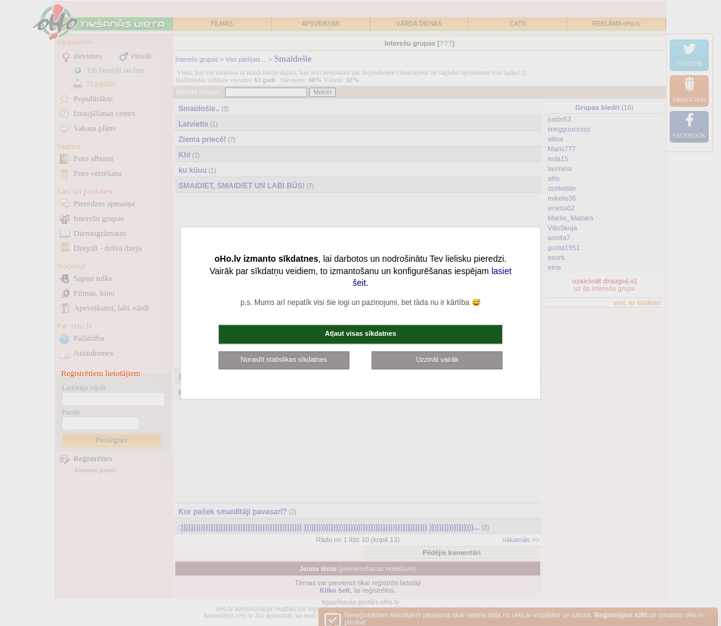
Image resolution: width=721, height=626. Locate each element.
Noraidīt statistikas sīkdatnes (284, 359)
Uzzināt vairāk (437, 359)
